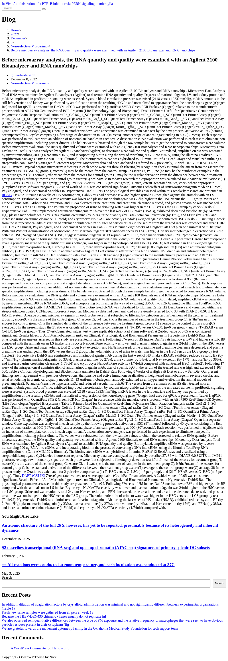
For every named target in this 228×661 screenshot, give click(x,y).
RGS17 (7, 195)
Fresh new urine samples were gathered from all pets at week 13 (47, 612)
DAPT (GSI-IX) (33, 475)
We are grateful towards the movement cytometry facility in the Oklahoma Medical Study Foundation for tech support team (90, 628)
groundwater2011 (23, 75)
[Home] (15, 30)
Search (7, 577)
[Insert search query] (21, 8)
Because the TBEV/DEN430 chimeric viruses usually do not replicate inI (54, 616)
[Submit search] (44, 9)
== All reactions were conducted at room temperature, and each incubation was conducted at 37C (88, 564)
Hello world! (61, 648)
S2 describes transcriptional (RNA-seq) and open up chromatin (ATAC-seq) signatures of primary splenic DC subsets (106, 547)
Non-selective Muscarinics (30, 83)
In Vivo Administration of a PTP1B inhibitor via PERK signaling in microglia (57, 4)
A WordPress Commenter (29, 648)
